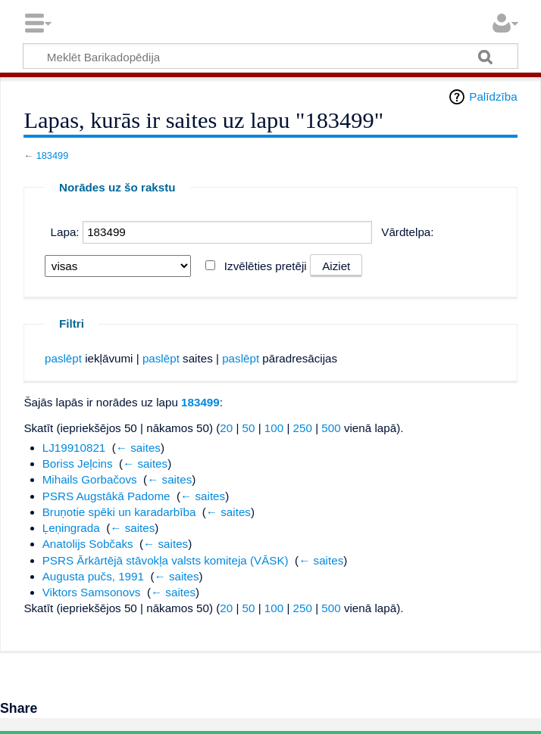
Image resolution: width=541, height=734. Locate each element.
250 (302, 427)
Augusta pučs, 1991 (93, 576)
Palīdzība (493, 96)
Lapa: (65, 231)
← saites (138, 447)
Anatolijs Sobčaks (87, 543)
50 (248, 427)
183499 (52, 155)
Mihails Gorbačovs (89, 479)
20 (226, 427)
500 (330, 427)
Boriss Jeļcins (77, 463)
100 (273, 427)
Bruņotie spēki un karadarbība (119, 511)
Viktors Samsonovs (91, 592)
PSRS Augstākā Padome (106, 496)
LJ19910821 (74, 447)
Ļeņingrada (71, 527)
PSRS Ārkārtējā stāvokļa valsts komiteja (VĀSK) (165, 560)
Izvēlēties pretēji (265, 266)
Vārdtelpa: (407, 231)
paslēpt (63, 358)
